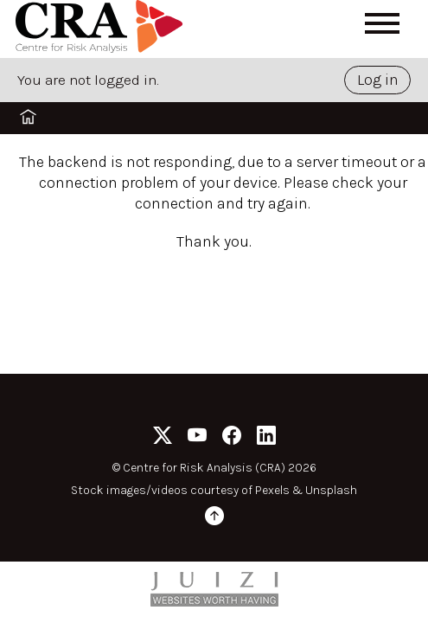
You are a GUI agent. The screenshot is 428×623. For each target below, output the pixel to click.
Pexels (272, 490)
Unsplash (331, 490)
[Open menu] (382, 23)
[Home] (102, 29)
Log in (378, 79)
